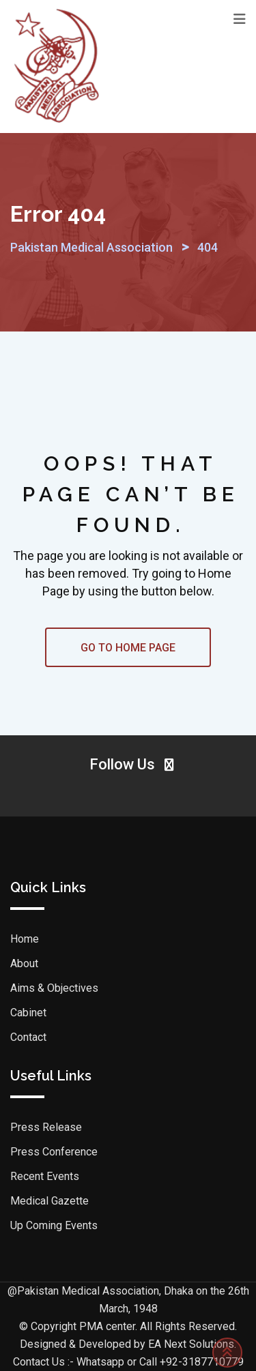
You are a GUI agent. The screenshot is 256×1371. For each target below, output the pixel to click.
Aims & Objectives (54, 988)
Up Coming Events (54, 1225)
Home (24, 938)
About (24, 963)
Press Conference (54, 1151)
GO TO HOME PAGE (128, 647)
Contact (28, 1037)
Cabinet (28, 1012)
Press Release (46, 1127)
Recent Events (44, 1176)
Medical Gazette (49, 1200)
